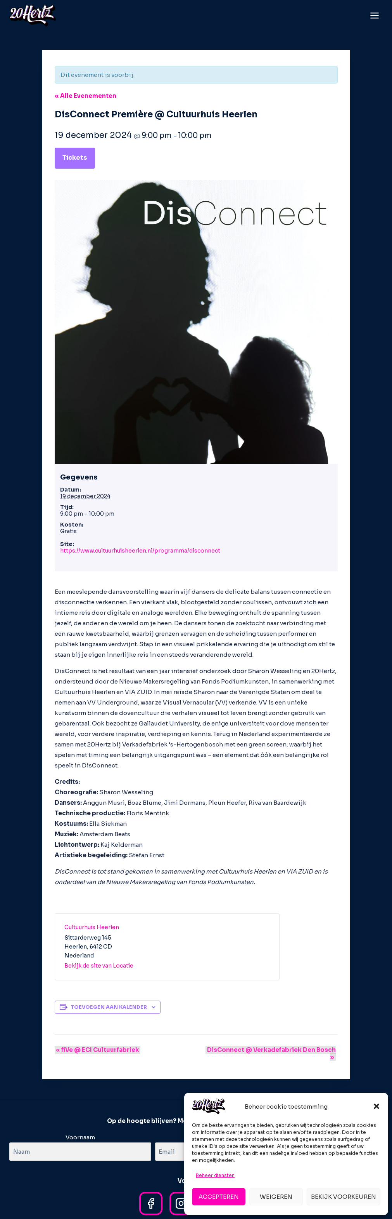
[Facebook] (150, 1196)
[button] (376, 1106)
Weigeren (276, 1196)
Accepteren (219, 1196)
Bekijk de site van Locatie (98, 965)
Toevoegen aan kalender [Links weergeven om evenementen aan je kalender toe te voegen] (109, 1007)
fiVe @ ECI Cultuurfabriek (96, 1049)
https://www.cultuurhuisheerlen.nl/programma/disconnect (140, 550)
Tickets (74, 157)
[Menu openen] (374, 15)
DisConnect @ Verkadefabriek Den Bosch (269, 1049)
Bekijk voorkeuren (343, 1196)
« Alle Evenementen (85, 95)
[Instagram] (181, 1196)
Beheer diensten (215, 1175)
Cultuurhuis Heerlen (91, 927)
